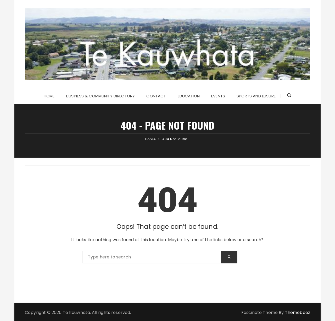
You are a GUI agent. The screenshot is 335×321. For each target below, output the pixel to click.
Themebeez (297, 312)
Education (189, 96)
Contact (156, 96)
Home (49, 96)
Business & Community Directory (100, 96)
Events (218, 96)
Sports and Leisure (256, 96)
